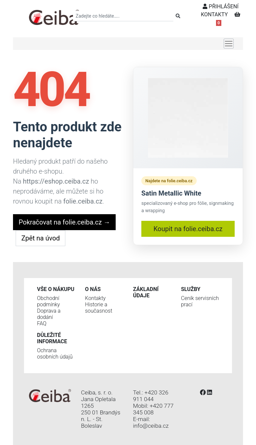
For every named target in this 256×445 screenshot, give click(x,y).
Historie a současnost (98, 307)
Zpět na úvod (40, 238)
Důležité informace (52, 338)
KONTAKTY (214, 14)
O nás (93, 289)
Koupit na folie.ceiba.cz (188, 229)
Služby (190, 289)
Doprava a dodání (48, 314)
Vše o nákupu (55, 289)
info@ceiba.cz (151, 425)
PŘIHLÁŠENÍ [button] (220, 6)
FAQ (41, 323)
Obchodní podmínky (48, 301)
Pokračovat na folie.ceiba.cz (64, 222)
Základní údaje (146, 292)
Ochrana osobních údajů (55, 353)
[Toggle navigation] (229, 43)
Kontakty (95, 298)
